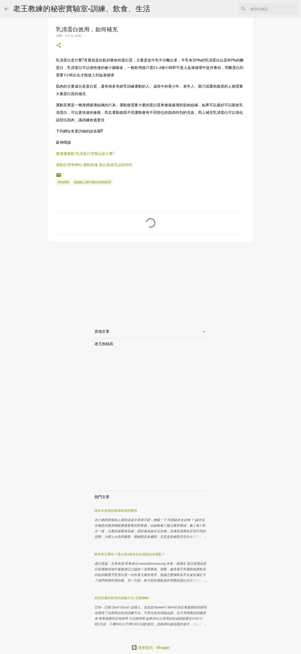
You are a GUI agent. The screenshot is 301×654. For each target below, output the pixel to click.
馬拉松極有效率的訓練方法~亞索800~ (122, 598)
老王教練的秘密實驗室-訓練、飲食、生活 (81, 8)
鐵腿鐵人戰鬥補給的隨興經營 (92, 182)
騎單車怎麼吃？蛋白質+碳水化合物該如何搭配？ (129, 554)
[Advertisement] (151, 281)
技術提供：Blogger (150, 647)
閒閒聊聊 (63, 182)
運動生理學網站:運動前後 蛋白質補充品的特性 (94, 164)
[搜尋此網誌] (272, 8)
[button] (59, 46)
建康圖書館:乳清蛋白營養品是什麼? (85, 153)
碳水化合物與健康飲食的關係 (115, 510)
